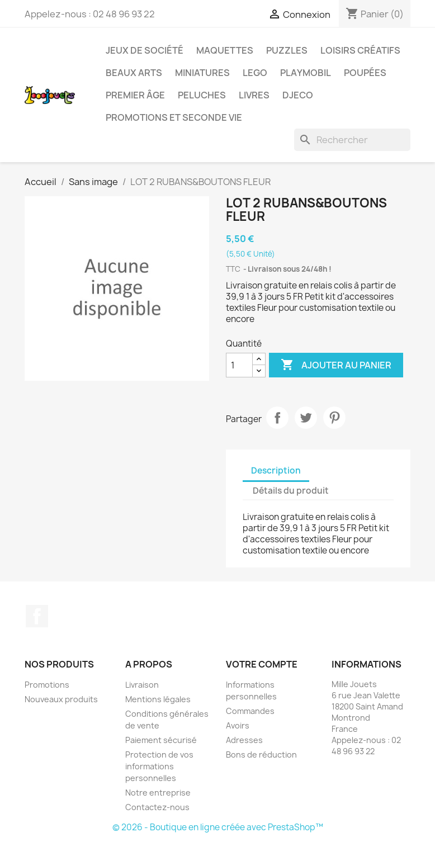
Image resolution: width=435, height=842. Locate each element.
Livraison (142, 684)
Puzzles (287, 50)
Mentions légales (158, 699)
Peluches (202, 95)
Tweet (306, 417)
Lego (255, 73)
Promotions (47, 684)
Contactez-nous (157, 807)
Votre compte (261, 664)
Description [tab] (276, 470)
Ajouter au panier (336, 365)
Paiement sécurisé (161, 740)
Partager (277, 417)
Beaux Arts (134, 73)
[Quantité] (239, 365)
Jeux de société (144, 50)
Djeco (297, 95)
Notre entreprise (158, 792)
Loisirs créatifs (360, 50)
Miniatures (202, 73)
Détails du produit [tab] (291, 490)
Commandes (250, 711)
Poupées (365, 73)
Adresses (244, 740)
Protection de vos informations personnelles (159, 766)
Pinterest (334, 417)
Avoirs (237, 725)
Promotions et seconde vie (174, 117)
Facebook (37, 616)
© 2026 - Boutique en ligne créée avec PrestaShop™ (217, 827)
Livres (254, 95)
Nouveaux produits (61, 699)
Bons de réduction (261, 754)
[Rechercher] (352, 140)
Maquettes (224, 50)
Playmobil (305, 73)
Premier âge (135, 95)
